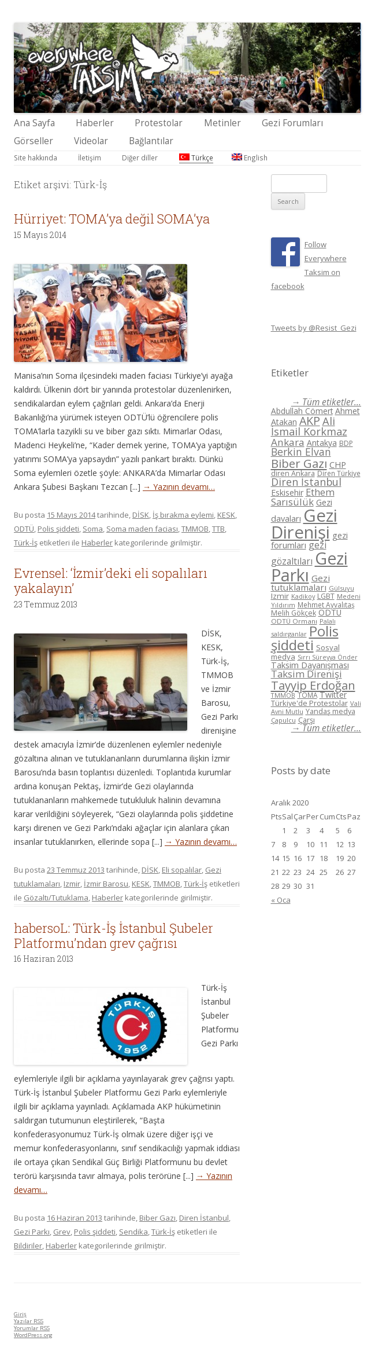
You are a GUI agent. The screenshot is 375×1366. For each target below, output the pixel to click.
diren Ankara (293, 473)
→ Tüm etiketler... (326, 402)
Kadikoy (303, 596)
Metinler (222, 123)
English (250, 157)
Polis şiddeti (58, 528)
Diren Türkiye (339, 473)
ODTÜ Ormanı (294, 621)
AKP (309, 421)
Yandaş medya (330, 711)
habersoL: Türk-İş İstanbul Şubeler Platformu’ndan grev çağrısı (113, 935)
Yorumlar (32, 1328)
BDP (346, 443)
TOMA (307, 695)
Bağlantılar (151, 141)
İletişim (89, 157)
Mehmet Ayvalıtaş (326, 604)
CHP (337, 464)
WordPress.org (33, 1335)
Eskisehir (287, 492)
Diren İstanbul (204, 1218)
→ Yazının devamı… (179, 486)
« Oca (281, 900)
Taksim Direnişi (306, 673)
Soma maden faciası (142, 528)
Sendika (133, 1231)
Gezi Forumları (292, 123)
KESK (226, 515)
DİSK (140, 515)
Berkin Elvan (301, 452)
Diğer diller (140, 157)
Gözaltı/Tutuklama (56, 897)
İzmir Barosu (106, 883)
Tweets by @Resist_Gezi (314, 328)
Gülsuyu (341, 588)
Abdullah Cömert (302, 410)
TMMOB (195, 528)
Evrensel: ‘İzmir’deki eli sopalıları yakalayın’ (110, 580)
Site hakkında (35, 157)
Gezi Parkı (32, 1231)
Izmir (72, 883)
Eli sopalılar (182, 870)
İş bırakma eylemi (183, 515)
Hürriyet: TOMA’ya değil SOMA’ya (112, 218)
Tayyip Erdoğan (313, 685)
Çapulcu (283, 720)
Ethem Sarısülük (303, 496)
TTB (218, 528)
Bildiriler (28, 1245)
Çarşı (306, 720)
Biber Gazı (157, 1218)
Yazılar (28, 1321)
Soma (93, 528)
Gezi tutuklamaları (300, 583)
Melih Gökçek (293, 613)
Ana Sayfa (34, 123)
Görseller (33, 141)
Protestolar (159, 123)
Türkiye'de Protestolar (309, 703)
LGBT (326, 596)
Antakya (322, 442)
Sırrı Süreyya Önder (328, 657)
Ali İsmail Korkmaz (309, 426)
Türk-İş (26, 542)
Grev (61, 1231)
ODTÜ (24, 528)
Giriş (20, 1314)
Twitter (333, 694)
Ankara (288, 442)
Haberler (95, 123)
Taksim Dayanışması (310, 665)
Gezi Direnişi (304, 524)
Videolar (91, 141)
